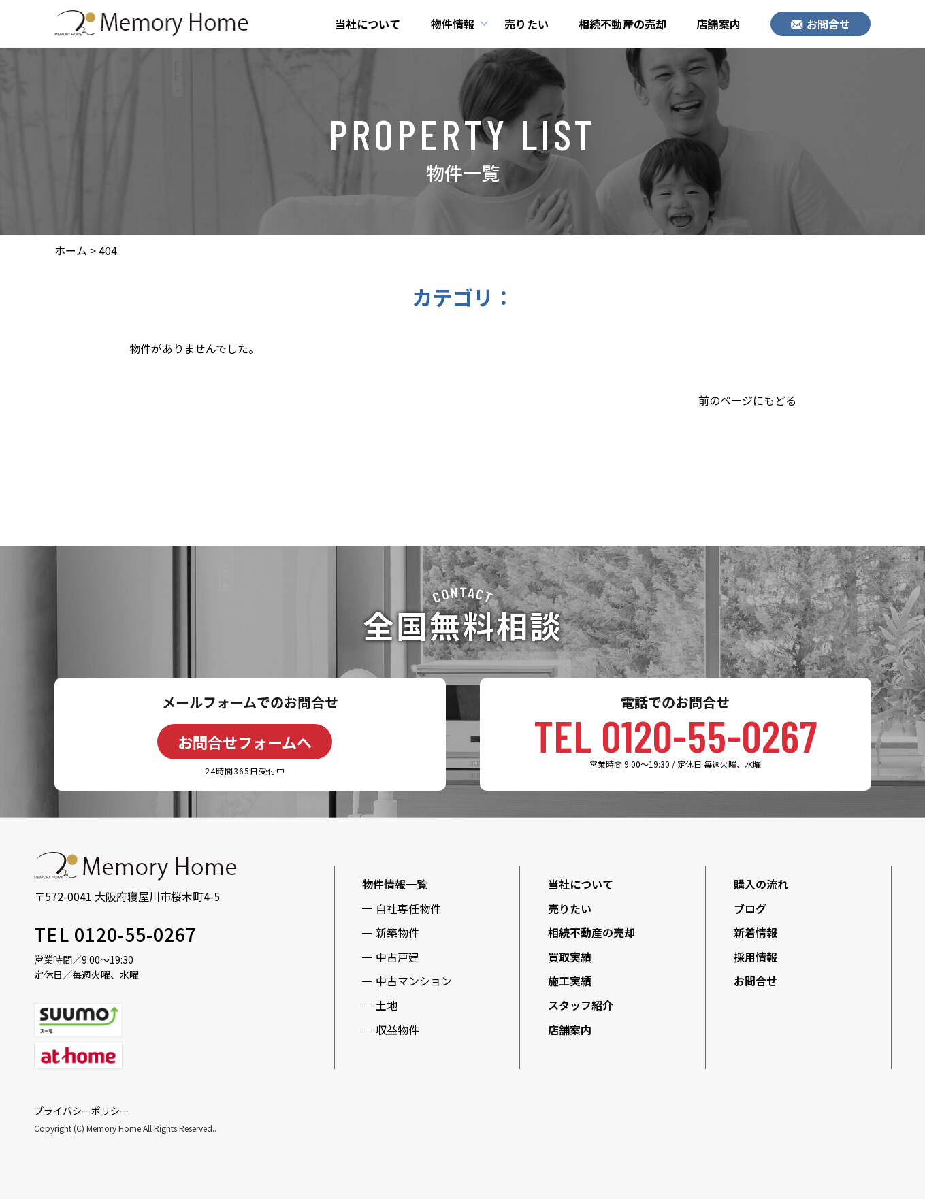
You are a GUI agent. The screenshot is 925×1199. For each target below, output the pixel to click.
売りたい (526, 24)
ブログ (750, 908)
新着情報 (755, 932)
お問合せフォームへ (245, 742)
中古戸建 (397, 957)
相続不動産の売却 (622, 24)
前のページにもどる (747, 400)
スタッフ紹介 (580, 1005)
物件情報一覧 (394, 884)
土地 (386, 1005)
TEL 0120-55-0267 (675, 735)
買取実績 (569, 957)
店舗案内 (718, 24)
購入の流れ (761, 884)
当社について (368, 24)
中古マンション (414, 980)
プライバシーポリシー (81, 1110)
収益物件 (397, 1029)
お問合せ (821, 24)
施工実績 (569, 980)
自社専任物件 (408, 908)
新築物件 (397, 932)
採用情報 (755, 957)
